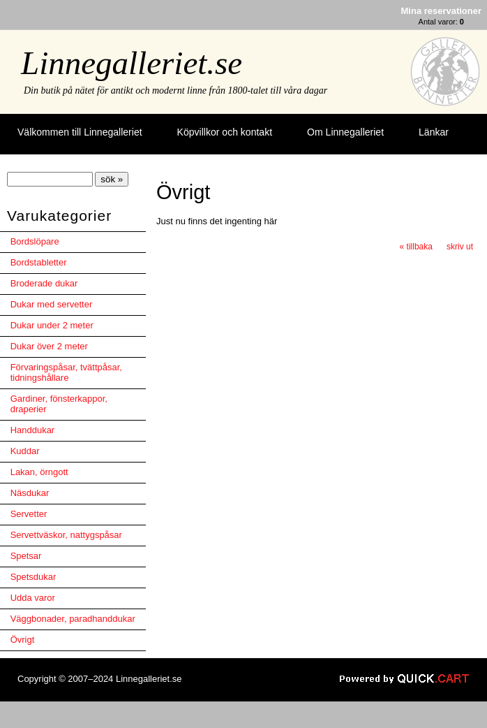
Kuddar (25, 451)
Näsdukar (30, 493)
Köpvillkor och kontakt (224, 132)
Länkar (434, 132)
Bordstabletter (38, 262)
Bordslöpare (34, 241)
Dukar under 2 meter (51, 325)
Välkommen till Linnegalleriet (79, 132)
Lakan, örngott (39, 472)
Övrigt (22, 639)
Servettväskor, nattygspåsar (66, 535)
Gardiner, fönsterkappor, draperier (58, 403)
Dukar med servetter (51, 304)
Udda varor (32, 597)
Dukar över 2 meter (49, 346)
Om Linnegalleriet (345, 132)
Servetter (28, 514)
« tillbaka (416, 247)
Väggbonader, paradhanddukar (72, 618)
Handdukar (32, 430)
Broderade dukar (44, 283)
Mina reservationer (441, 11)
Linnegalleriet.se (131, 63)
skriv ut (460, 247)
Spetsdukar (33, 577)
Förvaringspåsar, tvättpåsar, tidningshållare (66, 372)
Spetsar (26, 556)
